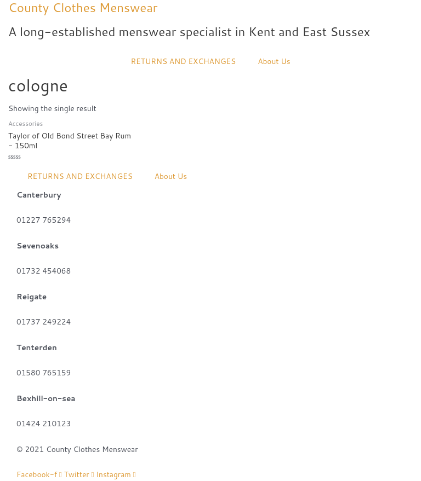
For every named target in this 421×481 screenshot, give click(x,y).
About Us (274, 61)
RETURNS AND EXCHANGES (183, 61)
